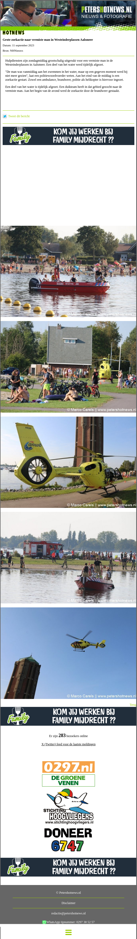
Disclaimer (69, 903)
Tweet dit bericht (19, 116)
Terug (133, 705)
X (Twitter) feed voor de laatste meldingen (68, 744)
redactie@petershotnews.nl (68, 913)
